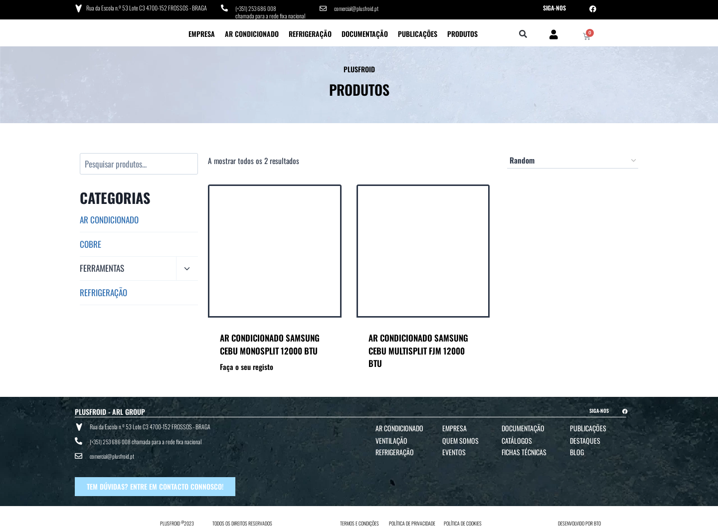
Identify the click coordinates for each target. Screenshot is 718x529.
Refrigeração (310, 32)
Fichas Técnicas (524, 451)
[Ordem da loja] (572, 159)
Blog (577, 451)
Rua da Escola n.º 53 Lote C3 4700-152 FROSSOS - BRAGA (146, 7)
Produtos (462, 32)
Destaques (585, 439)
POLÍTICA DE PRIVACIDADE (412, 520)
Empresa (201, 32)
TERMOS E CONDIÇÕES (359, 520)
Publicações (417, 32)
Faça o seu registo (246, 365)
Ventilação (391, 439)
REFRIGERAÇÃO (103, 291)
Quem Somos (460, 439)
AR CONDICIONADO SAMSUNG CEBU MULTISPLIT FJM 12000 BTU (418, 349)
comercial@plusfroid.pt (358, 7)
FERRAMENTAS (102, 267)
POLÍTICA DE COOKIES (463, 520)
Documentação (365, 32)
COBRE (90, 242)
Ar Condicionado (252, 32)
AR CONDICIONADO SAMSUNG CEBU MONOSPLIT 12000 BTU (270, 343)
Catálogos (517, 439)
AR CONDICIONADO (109, 218)
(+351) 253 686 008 (257, 7)
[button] (523, 33)
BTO (597, 520)
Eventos (454, 451)
